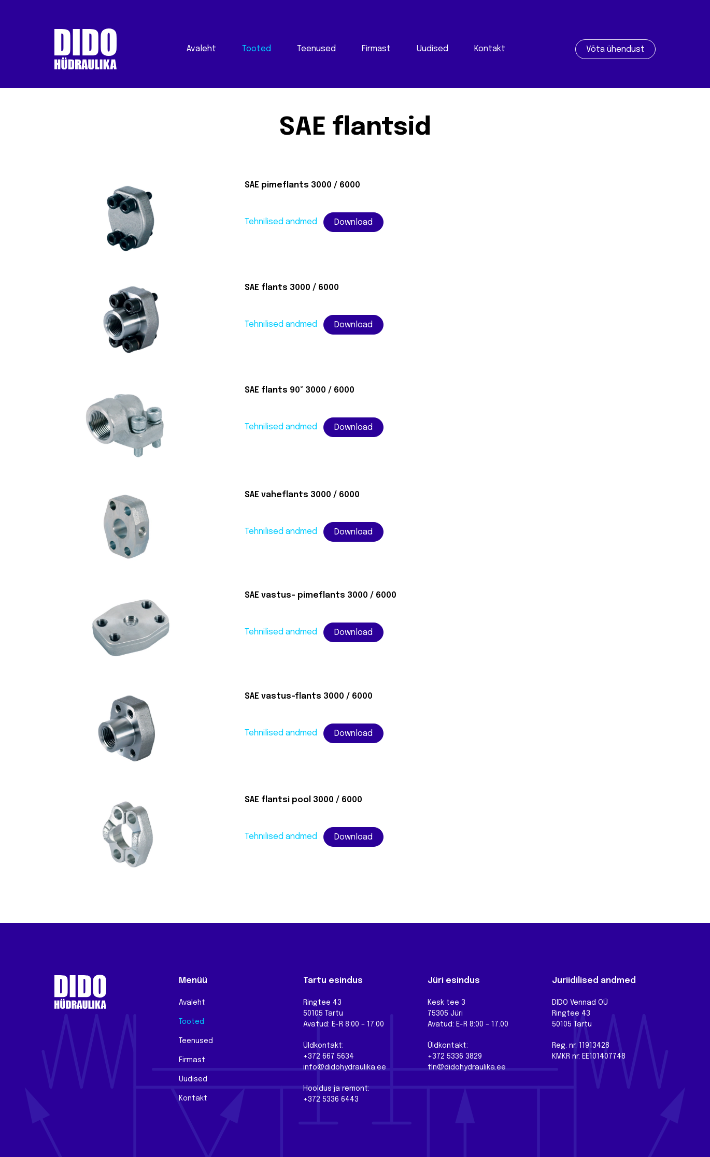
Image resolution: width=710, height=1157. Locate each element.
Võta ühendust (615, 49)
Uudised (432, 49)
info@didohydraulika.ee (344, 1067)
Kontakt (489, 49)
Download (353, 222)
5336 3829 (464, 1056)
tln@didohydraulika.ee (467, 1067)
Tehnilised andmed (281, 222)
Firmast (376, 49)
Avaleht (201, 49)
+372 (437, 1056)
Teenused (316, 49)
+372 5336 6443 (331, 1099)
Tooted (256, 49)
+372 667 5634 (328, 1056)
